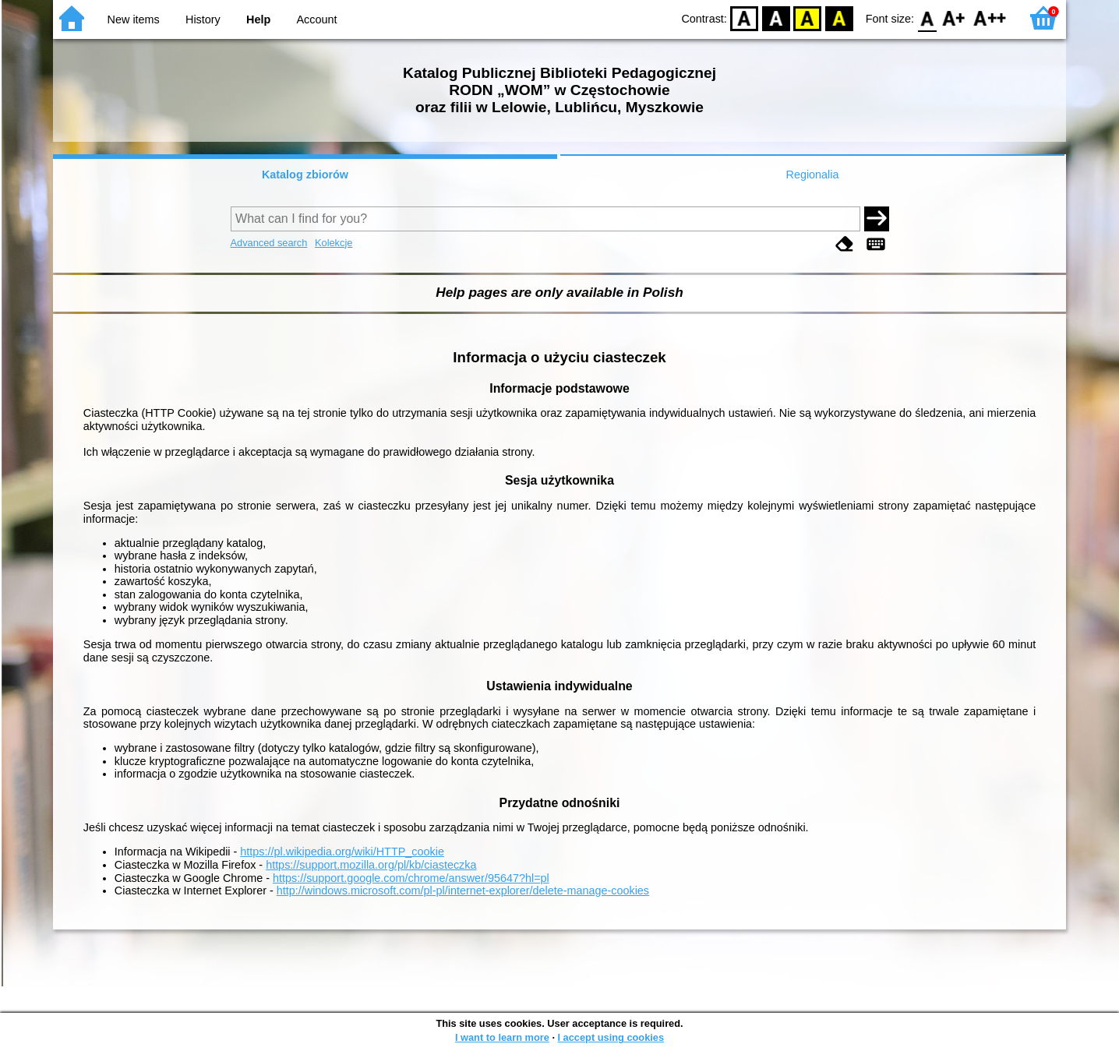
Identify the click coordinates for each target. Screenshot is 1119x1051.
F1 (954, 17)
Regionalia (811, 174)
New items (134, 19)
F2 (990, 17)
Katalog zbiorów (305, 174)
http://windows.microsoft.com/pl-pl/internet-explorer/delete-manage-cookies (463, 890)
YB (808, 17)
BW (776, 17)
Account (316, 19)
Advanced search (269, 243)
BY (839, 17)
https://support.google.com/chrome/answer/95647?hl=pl (411, 878)
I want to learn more (502, 1037)
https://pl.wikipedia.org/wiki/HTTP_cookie (342, 851)
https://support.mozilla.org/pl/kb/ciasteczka (371, 865)
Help (258, 19)
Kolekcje (333, 243)
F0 (927, 17)
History (203, 19)
